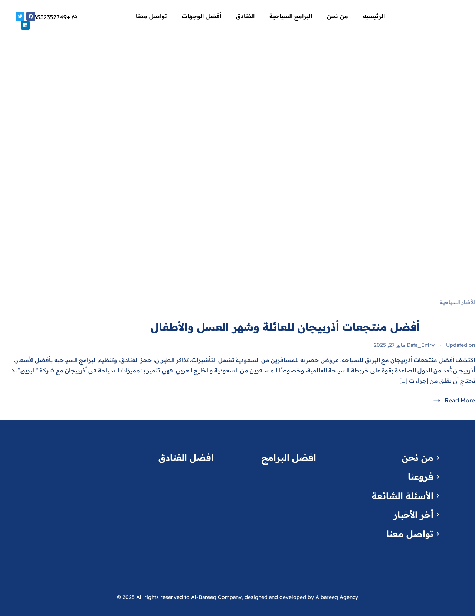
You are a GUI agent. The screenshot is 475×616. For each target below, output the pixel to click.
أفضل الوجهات (201, 16)
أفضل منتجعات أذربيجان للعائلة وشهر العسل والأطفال (285, 326)
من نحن (337, 16)
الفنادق (245, 16)
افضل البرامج (289, 457)
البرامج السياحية (290, 16)
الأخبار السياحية (457, 302)
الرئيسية (374, 16)
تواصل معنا (151, 16)
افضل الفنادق (186, 457)
